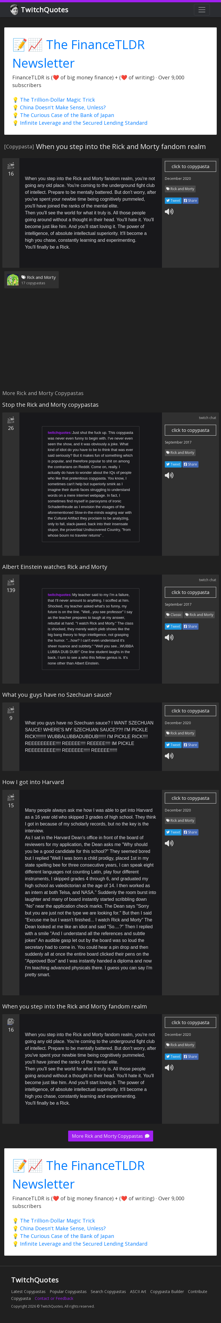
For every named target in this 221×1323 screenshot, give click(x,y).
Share (190, 200)
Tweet (173, 200)
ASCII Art (138, 1291)
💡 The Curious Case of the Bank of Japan (63, 115)
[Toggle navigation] (202, 9)
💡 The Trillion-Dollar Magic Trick (53, 99)
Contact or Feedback (54, 1298)
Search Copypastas (108, 1291)
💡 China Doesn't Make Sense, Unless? (59, 107)
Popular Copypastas (68, 1291)
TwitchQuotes (39, 9)
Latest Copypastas (28, 1291)
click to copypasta (190, 166)
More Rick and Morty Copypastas (110, 1136)
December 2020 (178, 178)
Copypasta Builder (167, 1291)
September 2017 (178, 442)
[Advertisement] (109, 342)
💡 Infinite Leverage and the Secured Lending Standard (79, 122)
